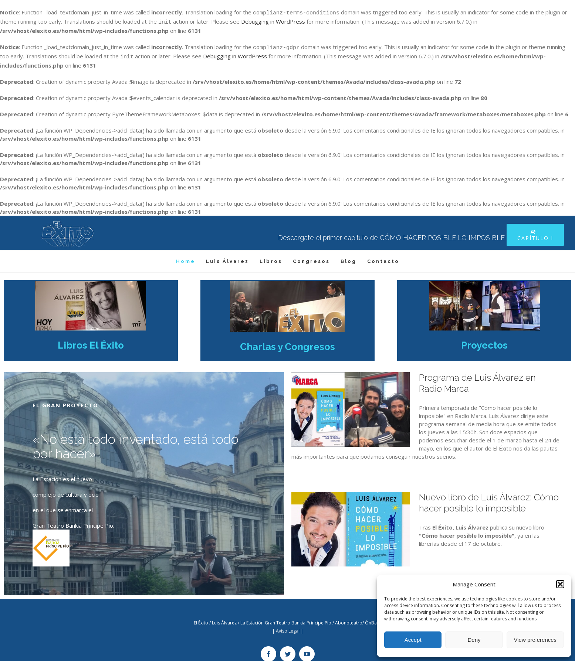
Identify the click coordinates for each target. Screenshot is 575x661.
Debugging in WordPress (273, 20)
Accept (413, 640)
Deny (473, 640)
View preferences (535, 640)
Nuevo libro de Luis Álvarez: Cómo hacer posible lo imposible (489, 498)
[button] (560, 584)
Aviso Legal (288, 626)
